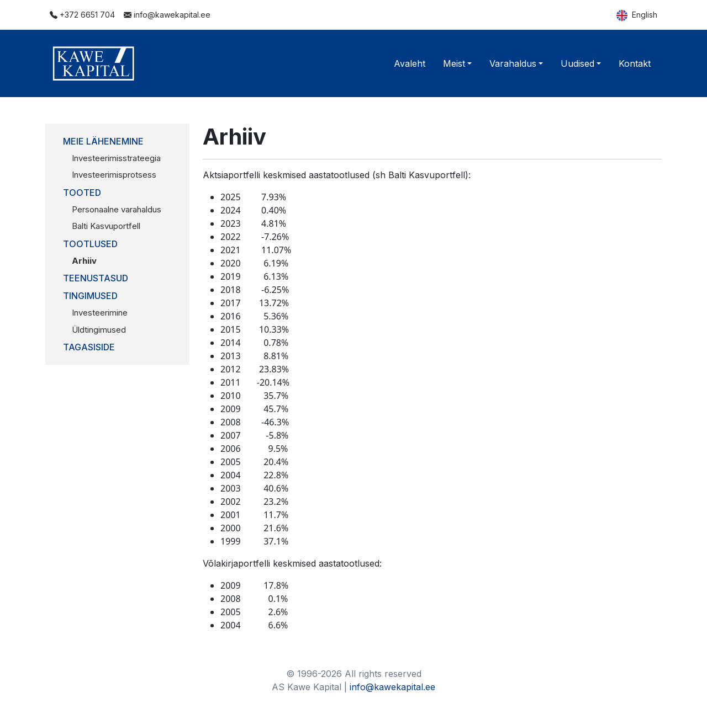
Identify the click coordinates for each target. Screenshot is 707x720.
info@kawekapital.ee (167, 14)
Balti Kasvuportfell (106, 226)
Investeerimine (100, 312)
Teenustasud (95, 278)
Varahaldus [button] (512, 63)
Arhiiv (84, 260)
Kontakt (635, 63)
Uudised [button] (577, 63)
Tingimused (90, 295)
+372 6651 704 (82, 14)
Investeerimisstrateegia (116, 158)
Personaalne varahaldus (116, 209)
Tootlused (90, 243)
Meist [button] (454, 63)
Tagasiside (89, 347)
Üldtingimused (99, 329)
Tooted (82, 192)
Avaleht (409, 63)
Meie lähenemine (103, 141)
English (636, 15)
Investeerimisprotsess (114, 174)
